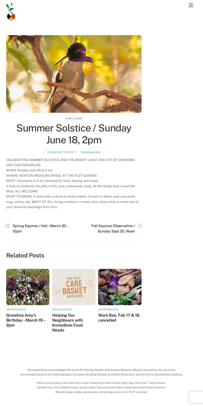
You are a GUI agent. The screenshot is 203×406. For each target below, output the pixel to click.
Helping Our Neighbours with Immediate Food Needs (67, 323)
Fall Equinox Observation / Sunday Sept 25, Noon (113, 228)
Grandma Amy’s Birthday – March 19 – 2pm (25, 320)
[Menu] (191, 5)
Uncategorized (91, 152)
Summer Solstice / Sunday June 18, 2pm (73, 134)
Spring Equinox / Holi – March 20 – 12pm (40, 228)
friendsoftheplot (61, 152)
